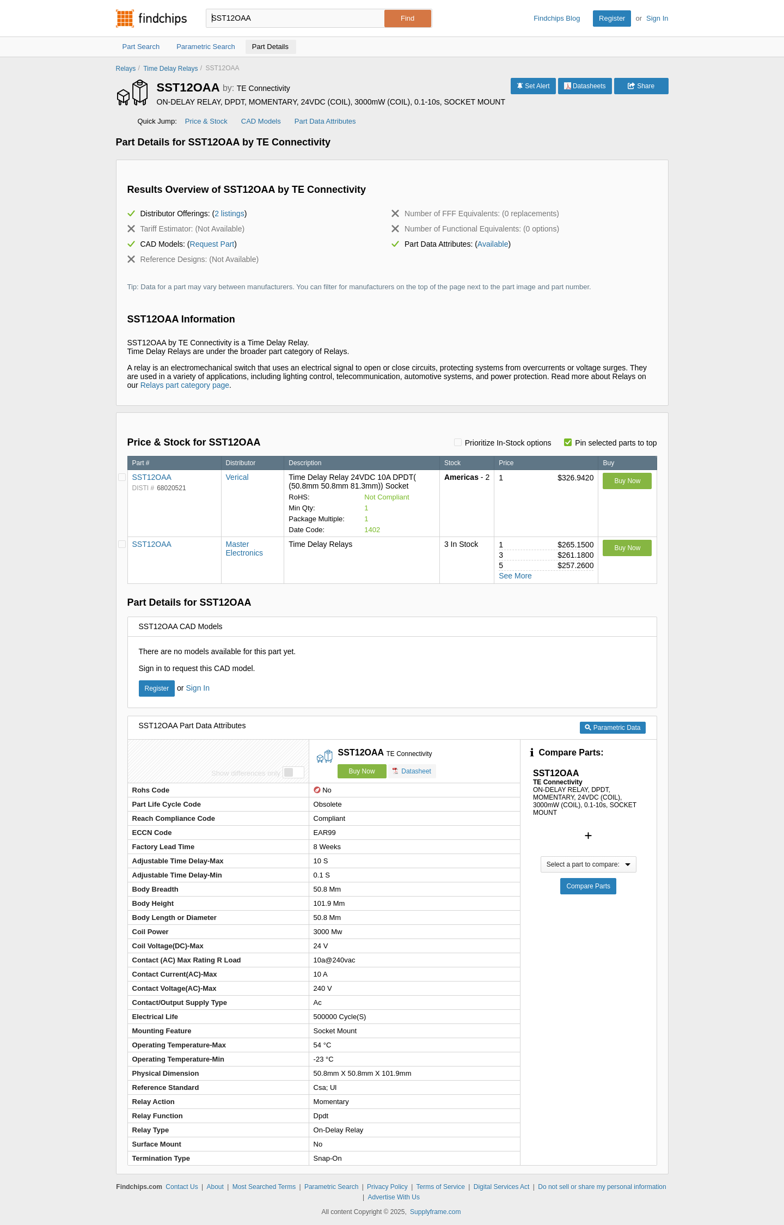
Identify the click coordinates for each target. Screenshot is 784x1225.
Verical (237, 477)
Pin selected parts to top (616, 442)
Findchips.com (151, 18)
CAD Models (261, 121)
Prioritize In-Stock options (508, 442)
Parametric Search (331, 1187)
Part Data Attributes (325, 121)
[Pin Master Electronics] (122, 544)
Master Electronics (244, 548)
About (214, 1187)
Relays (126, 68)
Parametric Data (612, 728)
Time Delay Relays (170, 68)
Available (493, 244)
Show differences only (245, 773)
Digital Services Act (502, 1187)
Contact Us (182, 1187)
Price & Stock (206, 121)
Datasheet (412, 771)
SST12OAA (151, 477)
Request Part (212, 244)
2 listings (229, 213)
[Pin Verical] (122, 477)
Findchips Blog (557, 18)
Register (612, 18)
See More (515, 575)
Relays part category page (184, 385)
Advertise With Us (394, 1197)
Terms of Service (440, 1187)
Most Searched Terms (264, 1187)
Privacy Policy (387, 1187)
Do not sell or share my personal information (602, 1187)
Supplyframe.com (435, 1212)
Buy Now (627, 481)
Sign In (657, 18)
